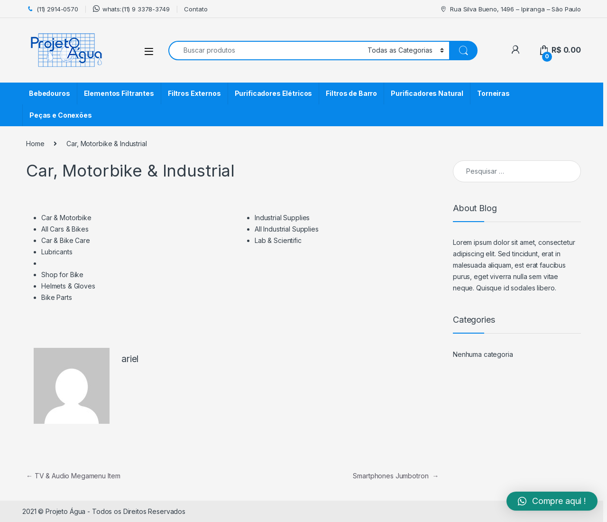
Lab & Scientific (278, 240)
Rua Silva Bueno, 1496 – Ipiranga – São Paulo (510, 9)
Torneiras (493, 93)
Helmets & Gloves (68, 286)
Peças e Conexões (60, 115)
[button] (552, 501)
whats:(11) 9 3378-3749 (131, 9)
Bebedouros (49, 93)
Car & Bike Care (65, 240)
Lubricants (57, 252)
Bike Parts (56, 297)
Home (35, 144)
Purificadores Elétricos (274, 93)
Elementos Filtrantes (119, 93)
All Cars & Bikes (65, 229)
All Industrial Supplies (287, 229)
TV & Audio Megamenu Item (73, 476)
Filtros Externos (194, 93)
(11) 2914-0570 (52, 9)
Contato (195, 9)
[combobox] (265, 50)
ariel (129, 359)
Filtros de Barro (351, 93)
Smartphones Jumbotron (396, 476)
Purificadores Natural (427, 93)
